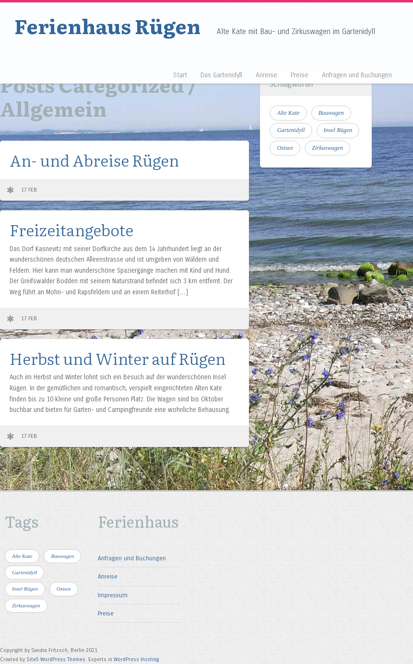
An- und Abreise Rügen (94, 159)
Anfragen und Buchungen (357, 75)
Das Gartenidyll (221, 75)
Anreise (266, 75)
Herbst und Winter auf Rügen (117, 358)
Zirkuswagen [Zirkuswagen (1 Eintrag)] (327, 148)
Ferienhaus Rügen (107, 25)
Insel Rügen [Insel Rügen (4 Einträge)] (338, 130)
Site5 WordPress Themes (55, 659)
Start (180, 75)
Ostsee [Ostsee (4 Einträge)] (285, 148)
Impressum (113, 595)
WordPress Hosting (136, 659)
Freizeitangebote (71, 229)
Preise (299, 75)
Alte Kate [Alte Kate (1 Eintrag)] (288, 112)
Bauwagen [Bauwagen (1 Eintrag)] (331, 112)
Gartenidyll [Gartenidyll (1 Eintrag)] (291, 130)
